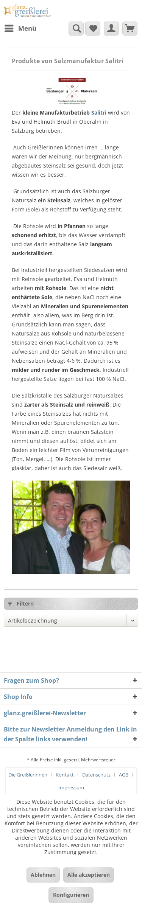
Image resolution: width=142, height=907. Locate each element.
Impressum (71, 787)
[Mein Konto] (111, 28)
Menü (20, 27)
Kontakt (65, 774)
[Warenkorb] (129, 28)
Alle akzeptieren (88, 874)
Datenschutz (96, 774)
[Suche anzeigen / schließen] (76, 28)
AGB (123, 774)
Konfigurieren (71, 894)
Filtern (21, 603)
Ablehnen (43, 874)
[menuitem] (20, 28)
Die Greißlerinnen (27, 774)
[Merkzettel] (92, 28)
